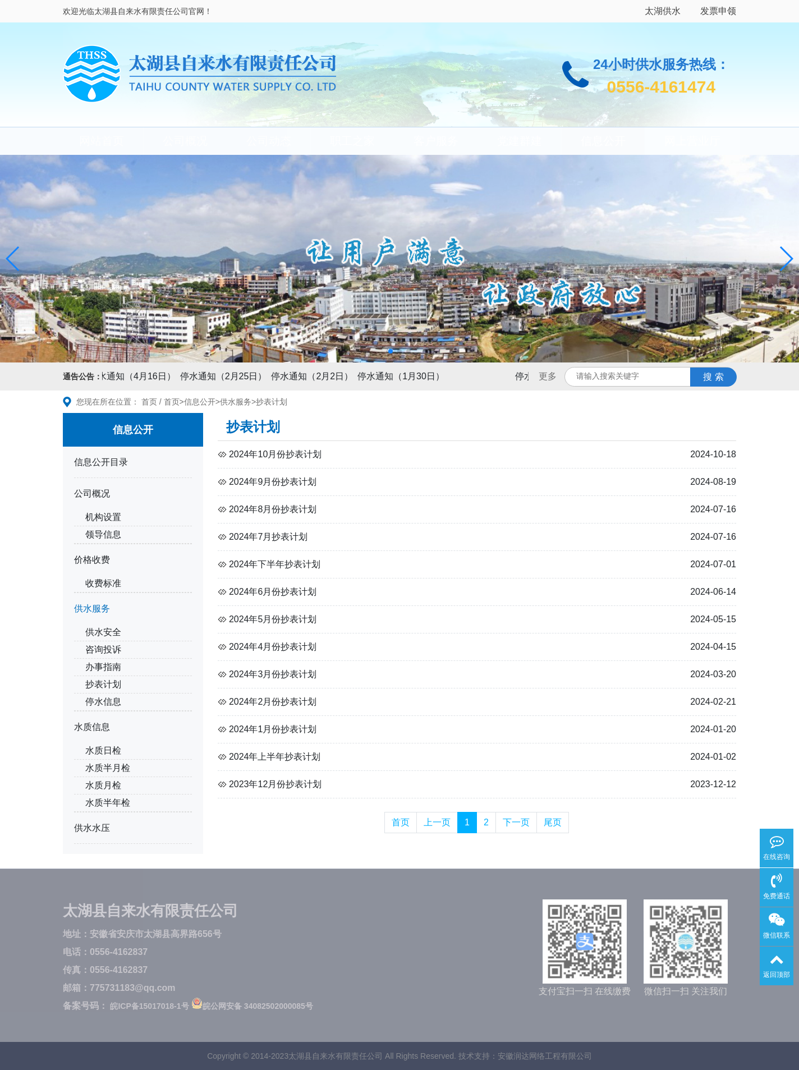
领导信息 (103, 534)
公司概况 (185, 141)
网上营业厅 (692, 141)
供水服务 (235, 401)
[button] (13, 258)
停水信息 (103, 701)
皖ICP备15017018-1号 (149, 1006)
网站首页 (101, 141)
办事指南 (103, 667)
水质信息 (92, 727)
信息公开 (603, 141)
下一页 (516, 822)
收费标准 (103, 583)
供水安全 (103, 632)
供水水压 (92, 828)
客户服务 (436, 141)
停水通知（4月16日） (135, 376)
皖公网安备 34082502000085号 (252, 1006)
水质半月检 (107, 768)
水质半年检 (107, 802)
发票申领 (718, 11)
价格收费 (92, 559)
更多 (548, 376)
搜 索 (713, 377)
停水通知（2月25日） (226, 376)
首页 (149, 401)
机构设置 (103, 517)
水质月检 (103, 785)
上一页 (437, 822)
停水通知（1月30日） (404, 376)
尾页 (553, 822)
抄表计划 (271, 401)
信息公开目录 (101, 462)
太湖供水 (663, 11)
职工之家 (352, 141)
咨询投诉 (103, 649)
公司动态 (268, 141)
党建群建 (519, 141)
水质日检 (103, 750)
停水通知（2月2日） (315, 376)
